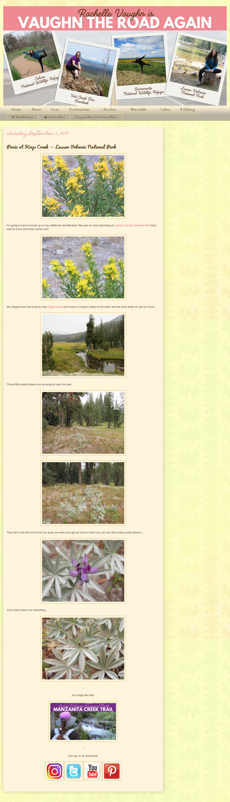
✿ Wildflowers (22, 117)
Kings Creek (55, 306)
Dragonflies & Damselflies (96, 117)
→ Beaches (107, 109)
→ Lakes (163, 109)
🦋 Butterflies (54, 117)
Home (16, 109)
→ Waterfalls (136, 109)
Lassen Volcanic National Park (132, 225)
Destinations (79, 109)
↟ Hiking (187, 109)
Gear (55, 109)
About (36, 109)
